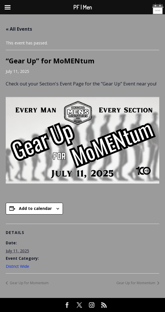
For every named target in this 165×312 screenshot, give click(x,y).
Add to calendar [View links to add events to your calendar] (35, 208)
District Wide (17, 266)
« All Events (19, 29)
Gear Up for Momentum (29, 282)
